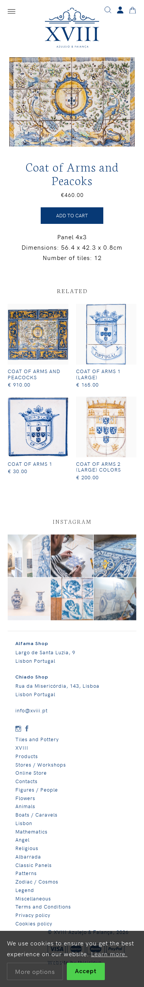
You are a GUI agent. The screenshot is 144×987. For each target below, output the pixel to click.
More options (35, 971)
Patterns (26, 878)
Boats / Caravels (36, 819)
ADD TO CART (72, 220)
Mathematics (31, 836)
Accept (86, 971)
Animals (25, 811)
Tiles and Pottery (37, 744)
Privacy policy (32, 920)
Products (26, 760)
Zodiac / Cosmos (36, 886)
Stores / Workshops (40, 769)
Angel (22, 844)
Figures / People (36, 794)
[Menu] (11, 11)
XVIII (21, 752)
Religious (26, 853)
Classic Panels (33, 869)
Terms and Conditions (43, 911)
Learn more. (109, 953)
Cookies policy (33, 928)
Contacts (26, 786)
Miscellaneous (33, 903)
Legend (24, 894)
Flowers (25, 802)
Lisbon (23, 827)
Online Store (31, 777)
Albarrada (28, 861)
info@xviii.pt (31, 715)
